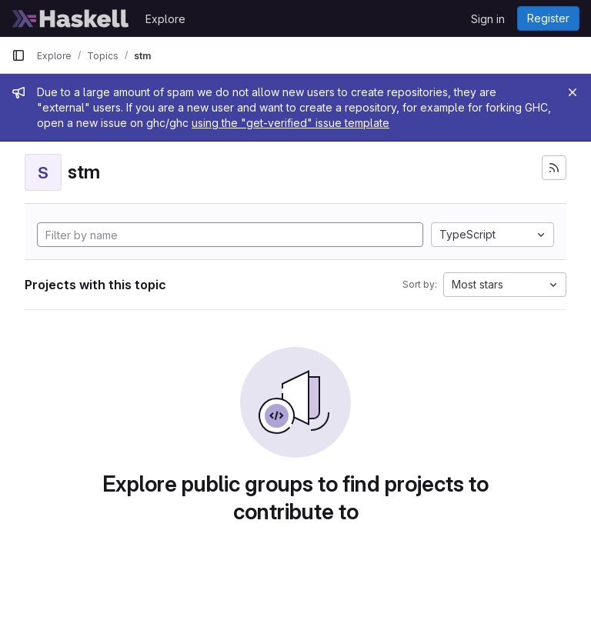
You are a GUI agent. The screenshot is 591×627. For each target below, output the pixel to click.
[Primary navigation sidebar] (18, 55)
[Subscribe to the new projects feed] (554, 167)
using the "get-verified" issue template (290, 122)
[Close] (572, 92)
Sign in (488, 18)
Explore (165, 18)
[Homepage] (70, 18)
